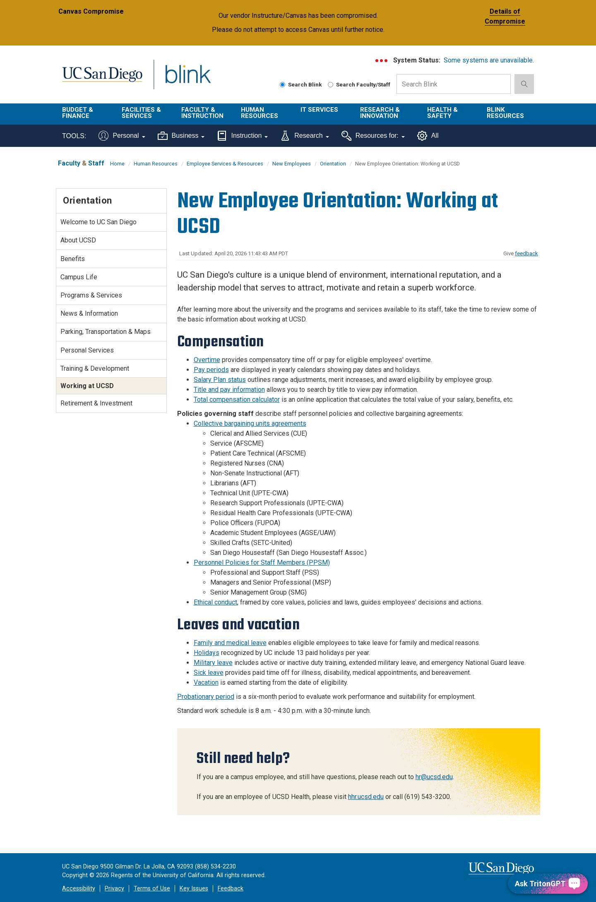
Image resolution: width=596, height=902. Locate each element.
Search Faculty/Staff (359, 84)
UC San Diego (102, 79)
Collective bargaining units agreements (250, 423)
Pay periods (211, 370)
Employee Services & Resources (225, 164)
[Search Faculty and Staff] (330, 84)
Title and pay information (229, 389)
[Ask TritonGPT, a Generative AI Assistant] (548, 883)
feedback (526, 253)
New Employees (291, 164)
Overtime (207, 360)
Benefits (72, 259)
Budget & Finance (77, 113)
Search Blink (301, 84)
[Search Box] (454, 84)
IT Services (319, 109)
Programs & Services (91, 295)
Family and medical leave (230, 643)
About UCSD (78, 240)
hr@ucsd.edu (434, 777)
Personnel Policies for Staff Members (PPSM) (262, 562)
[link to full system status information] (382, 60)
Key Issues (194, 888)
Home (117, 164)
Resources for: (373, 136)
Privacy (114, 888)
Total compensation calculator (237, 399)
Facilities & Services (141, 113)
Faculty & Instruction (202, 113)
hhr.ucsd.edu (366, 797)
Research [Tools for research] (304, 136)
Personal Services (87, 350)
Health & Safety (442, 113)
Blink (187, 79)
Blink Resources (505, 113)
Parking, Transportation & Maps (105, 332)
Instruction (242, 136)
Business (181, 136)
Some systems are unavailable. (489, 60)
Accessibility (78, 888)
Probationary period (205, 696)
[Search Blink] (282, 84)
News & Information (89, 313)
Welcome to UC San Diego (98, 222)
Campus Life (78, 277)
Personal (122, 136)
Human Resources (259, 113)
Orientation (333, 164)
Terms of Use (152, 888)
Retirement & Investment (96, 403)
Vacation (206, 682)
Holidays (206, 653)
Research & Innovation (380, 113)
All (428, 136)
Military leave (213, 663)
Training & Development (94, 368)
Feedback (230, 888)
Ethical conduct (215, 602)
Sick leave (208, 672)
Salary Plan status (220, 380)
